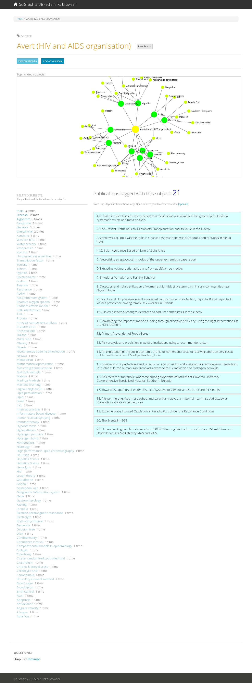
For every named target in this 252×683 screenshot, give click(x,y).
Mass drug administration (34, 367)
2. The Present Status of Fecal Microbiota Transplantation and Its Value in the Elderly (153, 228)
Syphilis (22, 272)
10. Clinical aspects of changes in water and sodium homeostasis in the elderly (149, 311)
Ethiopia (22, 508)
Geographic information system (38, 491)
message (34, 658)
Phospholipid (26, 330)
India (20, 210)
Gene (20, 495)
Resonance (24, 288)
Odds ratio (24, 338)
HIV (19, 470)
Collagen (23, 549)
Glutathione (25, 479)
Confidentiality (27, 537)
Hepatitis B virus (28, 462)
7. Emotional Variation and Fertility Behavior (126, 276)
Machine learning (29, 383)
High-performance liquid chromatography (45, 450)
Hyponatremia (26, 425)
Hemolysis (24, 466)
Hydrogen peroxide (30, 433)
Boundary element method (35, 578)
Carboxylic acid (27, 570)
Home (20, 19)
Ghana (21, 483)
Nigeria (22, 346)
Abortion (23, 615)
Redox (21, 292)
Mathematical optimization (35, 363)
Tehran (22, 268)
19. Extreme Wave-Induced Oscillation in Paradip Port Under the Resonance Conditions (155, 410)
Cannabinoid (25, 574)
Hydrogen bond (27, 437)
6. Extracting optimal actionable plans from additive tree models (140, 267)
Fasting (22, 503)
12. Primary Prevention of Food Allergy (122, 332)
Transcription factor (30, 259)
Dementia (23, 524)
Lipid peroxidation (29, 392)
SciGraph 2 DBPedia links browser (45, 4)
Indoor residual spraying (33, 417)
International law (28, 408)
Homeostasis (25, 441)
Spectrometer (26, 276)
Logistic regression (29, 388)
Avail (20, 594)
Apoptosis (23, 599)
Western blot (25, 239)
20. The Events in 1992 (112, 419)
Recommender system (32, 297)
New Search (144, 46)
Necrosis (23, 226)
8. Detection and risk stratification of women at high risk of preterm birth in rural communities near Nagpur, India (163, 287)
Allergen (22, 611)
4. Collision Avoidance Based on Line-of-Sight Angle (131, 249)
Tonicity (22, 263)
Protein (22, 317)
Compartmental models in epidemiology (44, 545)
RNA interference (28, 309)
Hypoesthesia (26, 429)
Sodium (22, 280)
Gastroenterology (29, 499)
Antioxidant (25, 603)
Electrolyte (24, 516)
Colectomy (24, 553)
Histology (23, 446)
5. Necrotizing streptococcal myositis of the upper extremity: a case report (146, 258)
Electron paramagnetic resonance (40, 512)
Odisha (21, 334)
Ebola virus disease (30, 520)
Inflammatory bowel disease (36, 412)
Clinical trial (25, 230)
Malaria (22, 375)
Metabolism (25, 359)
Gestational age (27, 487)
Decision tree (26, 528)
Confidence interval (30, 541)
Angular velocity (28, 607)
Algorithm (23, 218)
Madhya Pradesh (28, 379)
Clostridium (25, 561)
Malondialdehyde (29, 371)
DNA (20, 532)
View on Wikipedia (53, 61)
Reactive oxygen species (33, 301)
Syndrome (24, 222)
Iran (19, 404)
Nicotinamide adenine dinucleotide (41, 350)
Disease (22, 214)
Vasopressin (25, 247)
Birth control (25, 590)
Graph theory (26, 474)
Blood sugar (25, 582)
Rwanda (22, 284)
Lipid (20, 396)
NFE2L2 (22, 354)
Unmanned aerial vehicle (34, 255)
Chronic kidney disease (32, 566)
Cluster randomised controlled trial (41, 557)
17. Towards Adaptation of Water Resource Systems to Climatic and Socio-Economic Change (158, 389)
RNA (20, 313)
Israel (20, 400)
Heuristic (23, 454)
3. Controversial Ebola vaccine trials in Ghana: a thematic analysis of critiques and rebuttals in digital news (164, 238)
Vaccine (22, 251)
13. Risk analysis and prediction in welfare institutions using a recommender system (153, 341)
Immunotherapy (28, 421)
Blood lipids (25, 586)
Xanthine (23, 234)
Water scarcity (26, 243)
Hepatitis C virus (28, 458)
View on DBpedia (27, 61)
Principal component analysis (37, 321)
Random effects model (32, 305)
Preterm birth (26, 326)
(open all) (183, 203)
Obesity (22, 342)
